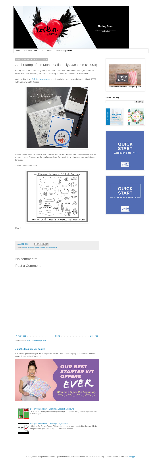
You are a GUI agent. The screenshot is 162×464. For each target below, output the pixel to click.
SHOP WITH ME (31, 51)
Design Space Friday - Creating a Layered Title (49, 424)
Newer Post (21, 336)
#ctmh (24, 248)
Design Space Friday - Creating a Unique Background (52, 409)
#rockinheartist (51, 248)
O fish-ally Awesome (41, 79)
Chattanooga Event (64, 51)
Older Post (94, 336)
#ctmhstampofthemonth (36, 248)
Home (17, 51)
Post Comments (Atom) (36, 340)
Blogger (132, 457)
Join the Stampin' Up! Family (30, 349)
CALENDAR (47, 51)
